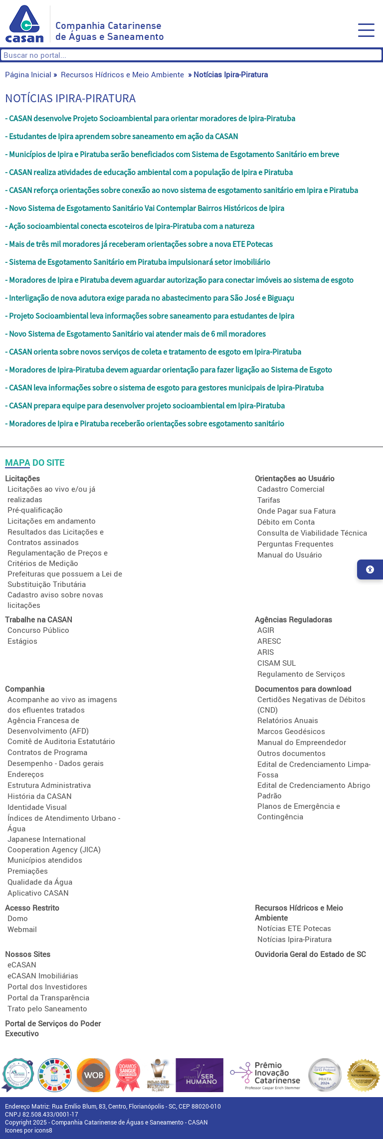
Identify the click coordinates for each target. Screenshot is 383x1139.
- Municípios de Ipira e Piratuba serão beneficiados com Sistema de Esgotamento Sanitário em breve (172, 154)
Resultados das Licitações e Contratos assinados (55, 537)
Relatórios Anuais (287, 720)
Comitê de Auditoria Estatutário (61, 741)
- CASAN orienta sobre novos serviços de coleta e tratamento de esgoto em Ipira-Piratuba (153, 352)
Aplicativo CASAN (38, 893)
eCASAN (21, 964)
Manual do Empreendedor (301, 742)
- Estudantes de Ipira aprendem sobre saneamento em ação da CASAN (121, 136)
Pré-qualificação (35, 510)
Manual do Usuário (289, 555)
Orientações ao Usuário (295, 478)
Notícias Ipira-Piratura (294, 939)
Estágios (22, 641)
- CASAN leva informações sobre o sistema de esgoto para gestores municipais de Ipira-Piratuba (164, 387)
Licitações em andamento (51, 521)
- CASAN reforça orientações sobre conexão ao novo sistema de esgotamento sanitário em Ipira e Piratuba (181, 190)
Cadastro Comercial (291, 489)
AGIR (265, 630)
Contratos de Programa (47, 752)
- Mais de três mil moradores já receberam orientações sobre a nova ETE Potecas (139, 244)
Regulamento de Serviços (301, 674)
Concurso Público (38, 630)
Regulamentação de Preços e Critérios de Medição (57, 558)
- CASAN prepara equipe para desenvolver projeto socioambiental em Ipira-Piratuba (145, 405)
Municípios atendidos (44, 860)
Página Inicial (28, 74)
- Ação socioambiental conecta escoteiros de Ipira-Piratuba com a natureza (129, 226)
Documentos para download (303, 689)
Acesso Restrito (32, 908)
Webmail (22, 929)
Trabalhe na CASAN (38, 619)
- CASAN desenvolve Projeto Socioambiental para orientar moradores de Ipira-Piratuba (150, 118)
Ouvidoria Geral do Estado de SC (310, 954)
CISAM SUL (276, 663)
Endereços (25, 774)
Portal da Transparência (48, 997)
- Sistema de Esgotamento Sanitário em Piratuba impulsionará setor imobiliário (137, 262)
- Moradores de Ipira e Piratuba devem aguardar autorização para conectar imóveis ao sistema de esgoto (179, 280)
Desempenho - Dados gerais (55, 763)
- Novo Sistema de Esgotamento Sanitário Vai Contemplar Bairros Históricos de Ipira (144, 208)
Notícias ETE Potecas (294, 928)
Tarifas (268, 500)
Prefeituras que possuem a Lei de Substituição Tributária (64, 579)
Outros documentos (291, 753)
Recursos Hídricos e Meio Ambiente (122, 74)
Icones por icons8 (28, 1130)
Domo (17, 918)
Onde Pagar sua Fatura (296, 511)
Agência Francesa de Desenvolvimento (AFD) (48, 725)
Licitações (22, 478)
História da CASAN (39, 796)
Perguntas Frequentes (295, 544)
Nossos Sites (27, 954)
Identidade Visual (37, 807)
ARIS (265, 652)
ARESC (269, 641)
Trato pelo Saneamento (47, 1008)
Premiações (27, 871)
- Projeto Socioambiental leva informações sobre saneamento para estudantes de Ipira (149, 316)
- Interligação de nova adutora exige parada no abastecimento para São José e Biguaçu (149, 298)
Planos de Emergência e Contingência (298, 811)
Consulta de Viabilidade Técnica (312, 533)
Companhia (24, 689)
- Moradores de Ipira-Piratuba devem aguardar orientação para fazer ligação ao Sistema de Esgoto (168, 370)
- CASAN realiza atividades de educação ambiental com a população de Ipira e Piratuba (149, 172)
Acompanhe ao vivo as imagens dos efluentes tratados (62, 704)
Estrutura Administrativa (49, 785)
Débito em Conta (286, 522)
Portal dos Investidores (47, 986)
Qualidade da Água (39, 882)
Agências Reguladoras (293, 619)
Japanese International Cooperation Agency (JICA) (54, 844)
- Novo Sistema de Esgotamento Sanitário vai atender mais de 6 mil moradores (135, 334)
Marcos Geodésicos (291, 731)
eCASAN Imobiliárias (42, 975)
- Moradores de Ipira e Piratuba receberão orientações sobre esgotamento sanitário (144, 423)
